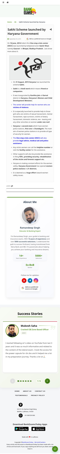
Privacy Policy (38, 396)
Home (9, 22)
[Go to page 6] (30, 381)
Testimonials (21, 396)
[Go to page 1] (18, 381)
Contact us (40, 392)
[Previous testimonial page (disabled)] (12, 381)
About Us (27, 392)
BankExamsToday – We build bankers (34, 443)
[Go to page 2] (20, 381)
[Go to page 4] (25, 381)
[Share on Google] (39, 39)
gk (12, 186)
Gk (15, 22)
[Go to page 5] (28, 381)
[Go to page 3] (23, 381)
